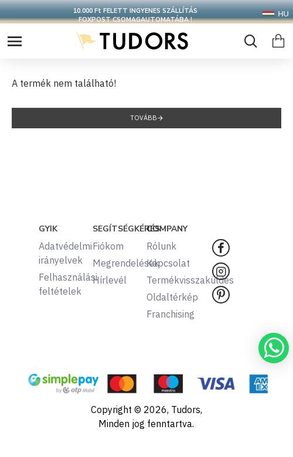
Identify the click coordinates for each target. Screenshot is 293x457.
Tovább (143, 118)
